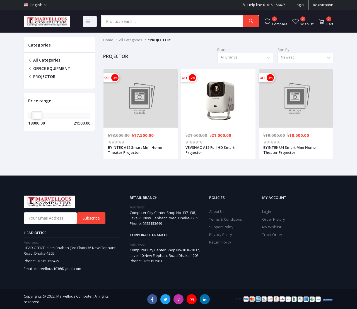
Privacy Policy (220, 234)
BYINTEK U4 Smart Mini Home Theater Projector (289, 150)
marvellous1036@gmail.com (57, 268)
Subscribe (91, 218)
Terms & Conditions (225, 219)
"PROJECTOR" (160, 39)
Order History (273, 219)
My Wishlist (271, 226)
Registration (323, 4)
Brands (223, 49)
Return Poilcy (220, 242)
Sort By (284, 49)
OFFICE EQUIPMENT (49, 68)
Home (108, 39)
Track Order (272, 234)
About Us (217, 211)
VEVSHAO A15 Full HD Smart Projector (210, 150)
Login (299, 4)
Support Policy (221, 226)
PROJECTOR (42, 76)
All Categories (44, 60)
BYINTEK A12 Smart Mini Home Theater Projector (135, 150)
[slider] (37, 115)
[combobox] (245, 58)
